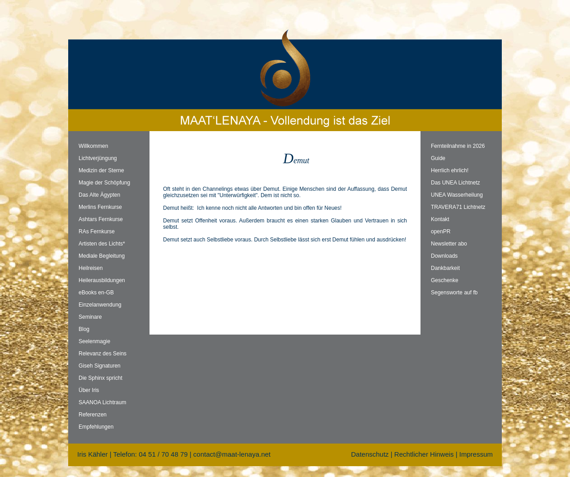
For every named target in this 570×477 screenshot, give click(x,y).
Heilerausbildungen (102, 280)
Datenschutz (369, 454)
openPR (440, 231)
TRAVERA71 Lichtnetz (458, 207)
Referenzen (93, 414)
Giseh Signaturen (100, 366)
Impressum (476, 454)
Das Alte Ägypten (99, 195)
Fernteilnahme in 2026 (458, 146)
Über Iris (89, 390)
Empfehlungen (96, 427)
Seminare (90, 317)
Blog (84, 329)
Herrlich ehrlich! (449, 170)
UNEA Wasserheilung (457, 195)
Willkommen (93, 146)
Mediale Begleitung (102, 256)
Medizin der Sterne (101, 170)
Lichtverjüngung (98, 158)
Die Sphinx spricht (100, 378)
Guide (438, 158)
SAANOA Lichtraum (102, 402)
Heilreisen (91, 268)
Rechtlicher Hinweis (424, 454)
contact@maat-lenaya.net (232, 454)
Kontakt (440, 219)
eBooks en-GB (96, 292)
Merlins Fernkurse (100, 207)
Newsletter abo (449, 244)
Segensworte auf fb (454, 292)
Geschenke (444, 280)
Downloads (444, 256)
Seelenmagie (94, 341)
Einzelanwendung (100, 305)
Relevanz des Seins (102, 353)
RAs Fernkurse (97, 231)
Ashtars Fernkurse (101, 219)
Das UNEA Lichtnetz (455, 182)
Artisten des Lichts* (102, 244)
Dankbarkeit (445, 268)
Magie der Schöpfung (104, 182)
